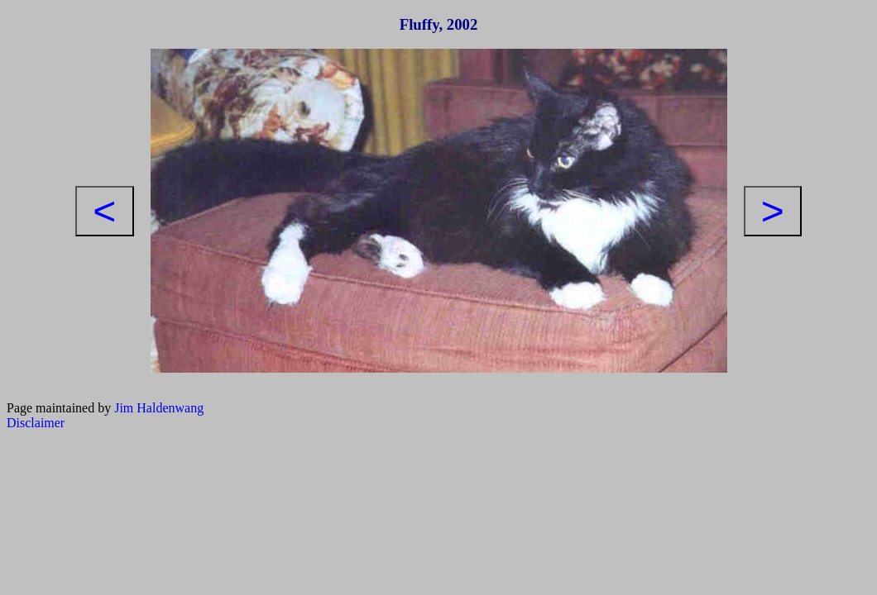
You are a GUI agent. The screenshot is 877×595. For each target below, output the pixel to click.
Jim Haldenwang (159, 408)
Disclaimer (36, 423)
